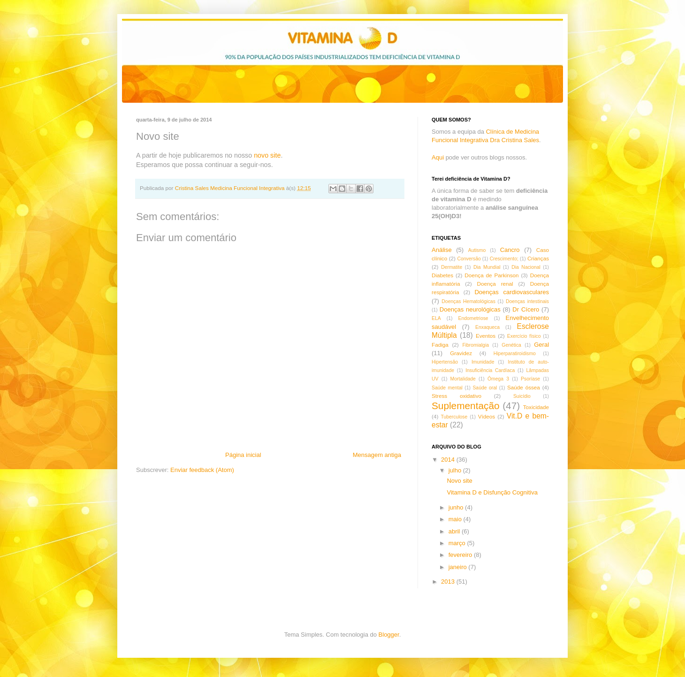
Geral (541, 344)
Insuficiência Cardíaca (490, 370)
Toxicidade (536, 407)
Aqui (438, 157)
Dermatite (451, 267)
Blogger (389, 634)
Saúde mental (447, 387)
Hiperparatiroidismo (515, 353)
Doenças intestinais (527, 301)
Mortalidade (463, 378)
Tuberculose (454, 416)
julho (456, 470)
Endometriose (473, 318)
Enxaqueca (487, 327)
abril (455, 531)
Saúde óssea (523, 387)
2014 (449, 459)
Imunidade (483, 362)
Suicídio (522, 396)
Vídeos (486, 416)
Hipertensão (445, 362)
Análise (442, 249)
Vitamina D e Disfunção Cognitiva (492, 492)
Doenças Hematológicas (468, 301)
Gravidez (461, 353)
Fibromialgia (475, 345)
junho (457, 507)
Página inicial (243, 454)
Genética (511, 345)
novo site (266, 155)
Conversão (468, 258)
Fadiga (440, 345)
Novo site (459, 480)
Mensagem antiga (377, 454)
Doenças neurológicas (470, 309)
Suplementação (466, 405)
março (458, 543)
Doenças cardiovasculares (511, 292)
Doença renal (495, 284)
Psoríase (530, 378)
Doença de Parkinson (491, 275)
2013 (449, 581)
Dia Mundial (487, 267)
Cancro (510, 249)
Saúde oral (484, 387)
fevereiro (461, 554)
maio (456, 519)
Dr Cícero (525, 309)
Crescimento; (504, 258)
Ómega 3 (498, 378)
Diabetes (442, 275)
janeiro (459, 567)
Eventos (485, 336)
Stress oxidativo (456, 396)
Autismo (477, 250)
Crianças (538, 258)
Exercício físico (524, 336)
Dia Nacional (525, 267)
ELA (436, 318)
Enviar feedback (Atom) (202, 469)
